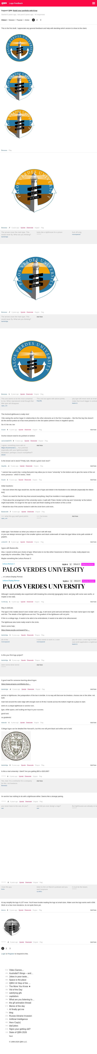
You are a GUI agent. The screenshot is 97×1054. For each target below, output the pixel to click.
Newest (11, 20)
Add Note (40, 317)
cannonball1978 (6, 441)
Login (3, 954)
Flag (10, 150)
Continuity (4, 602)
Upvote (23, 227)
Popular (20, 20)
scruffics (39, 891)
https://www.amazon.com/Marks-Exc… (16, 684)
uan (2, 808)
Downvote (30, 227)
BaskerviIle (4, 511)
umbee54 (4, 542)
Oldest (4, 20)
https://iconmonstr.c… (9, 448)
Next (11, 1036)
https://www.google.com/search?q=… (15, 630)
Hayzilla (39, 401)
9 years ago (15, 227)
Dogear (37, 227)
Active (27, 20)
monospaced (76, 234)
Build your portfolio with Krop (25, 11)
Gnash (3, 429)
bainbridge (4, 237)
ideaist (3, 455)
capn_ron (4, 405)
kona (2, 889)
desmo (3, 910)
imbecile (4, 722)
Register (11, 954)
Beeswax (4, 150)
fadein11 (75, 403)
